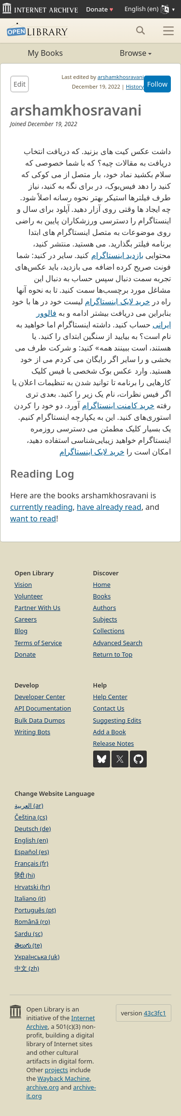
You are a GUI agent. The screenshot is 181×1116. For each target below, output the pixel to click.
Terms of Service (38, 642)
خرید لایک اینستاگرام (117, 301)
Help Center (110, 696)
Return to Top (113, 654)
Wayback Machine (64, 1078)
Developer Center (39, 696)
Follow (157, 84)
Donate (99, 9)
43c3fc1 (155, 1013)
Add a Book (109, 731)
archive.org (42, 1087)
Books (102, 596)
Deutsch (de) (32, 828)
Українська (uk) (36, 956)
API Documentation (42, 708)
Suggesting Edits (117, 720)
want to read (33, 518)
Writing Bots (32, 731)
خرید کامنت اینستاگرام (118, 405)
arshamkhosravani (120, 76)
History (135, 86)
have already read (109, 507)
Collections (109, 630)
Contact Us (109, 708)
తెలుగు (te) (28, 945)
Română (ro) (32, 921)
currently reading (41, 507)
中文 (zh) (26, 968)
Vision (23, 584)
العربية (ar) (28, 805)
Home (102, 584)
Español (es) (31, 851)
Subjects (105, 619)
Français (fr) (31, 863)
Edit (20, 84)
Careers (25, 619)
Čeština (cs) (30, 817)
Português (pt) (35, 910)
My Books (45, 53)
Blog (21, 630)
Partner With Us (37, 607)
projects (56, 1069)
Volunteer (28, 596)
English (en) (31, 840)
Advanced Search (118, 642)
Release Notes (113, 743)
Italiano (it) (30, 898)
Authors (104, 607)
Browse (121, 53)
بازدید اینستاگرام (117, 255)
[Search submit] (140, 30)
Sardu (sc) (28, 933)
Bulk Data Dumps (39, 720)
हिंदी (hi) (24, 875)
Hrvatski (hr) (32, 886)
